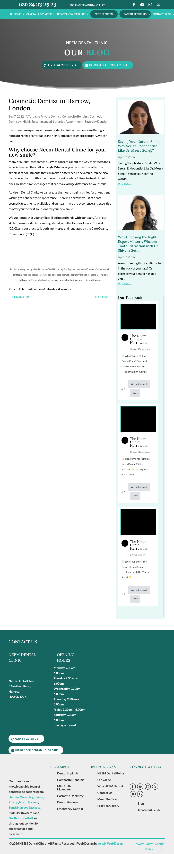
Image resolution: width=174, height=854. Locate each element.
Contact (158, 14)
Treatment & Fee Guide (71, 14)
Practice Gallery (108, 805)
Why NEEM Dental (110, 786)
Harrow (14, 797)
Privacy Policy (143, 843)
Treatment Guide (149, 810)
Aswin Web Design (111, 843)
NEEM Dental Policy (111, 773)
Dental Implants (68, 773)
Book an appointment (109, 65)
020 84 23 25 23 (37, 4)
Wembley (26, 797)
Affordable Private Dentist (43, 116)
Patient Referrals (135, 14)
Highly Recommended (37, 121)
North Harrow (28, 802)
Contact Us (104, 792)
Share (135, 392)
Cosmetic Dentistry (70, 795)
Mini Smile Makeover (64, 787)
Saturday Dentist (96, 121)
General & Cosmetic (39, 14)
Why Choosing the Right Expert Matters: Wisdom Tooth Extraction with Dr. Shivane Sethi (138, 243)
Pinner (38, 797)
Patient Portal (104, 14)
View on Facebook (139, 383)
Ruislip (13, 802)
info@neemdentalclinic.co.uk (37, 750)
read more (125, 184)
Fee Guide (104, 779)
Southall (27, 818)
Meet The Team (107, 799)
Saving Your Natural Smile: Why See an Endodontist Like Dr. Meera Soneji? (139, 145)
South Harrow (18, 807)
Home (17, 14)
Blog (141, 803)
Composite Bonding (75, 116)
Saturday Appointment (68, 121)
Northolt (15, 818)
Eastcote (34, 807)
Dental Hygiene (67, 802)
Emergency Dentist (70, 808)
